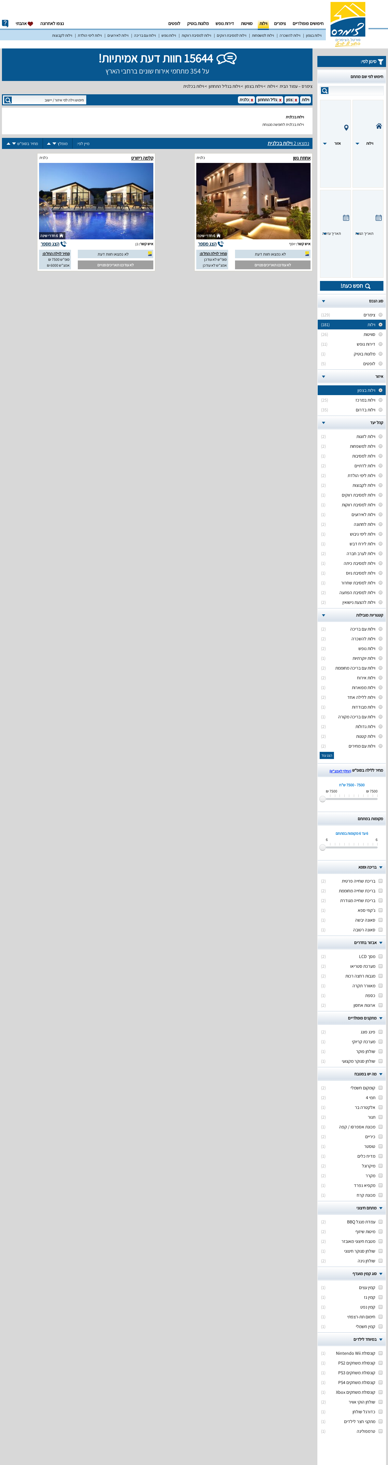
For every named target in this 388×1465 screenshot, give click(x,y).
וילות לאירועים (118, 35)
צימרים (280, 23)
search (324, 90)
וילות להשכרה (290, 35)
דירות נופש (224, 23)
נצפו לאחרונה (52, 23)
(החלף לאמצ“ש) (340, 771)
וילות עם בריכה (145, 35)
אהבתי (25, 23)
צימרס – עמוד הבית (296, 86)
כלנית (201, 157)
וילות (263, 23)
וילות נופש (168, 35)
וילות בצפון (314, 35)
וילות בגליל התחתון (224, 86)
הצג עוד (326, 755)
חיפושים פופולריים (308, 23)
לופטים (174, 23)
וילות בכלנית (193, 86)
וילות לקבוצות (62, 35)
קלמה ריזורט (142, 158)
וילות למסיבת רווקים (231, 35)
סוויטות (247, 23)
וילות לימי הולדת (90, 35)
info (5, 24)
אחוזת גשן (302, 158)
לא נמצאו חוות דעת (270, 254)
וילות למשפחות (263, 35)
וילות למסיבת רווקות (196, 35)
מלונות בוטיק (198, 23)
